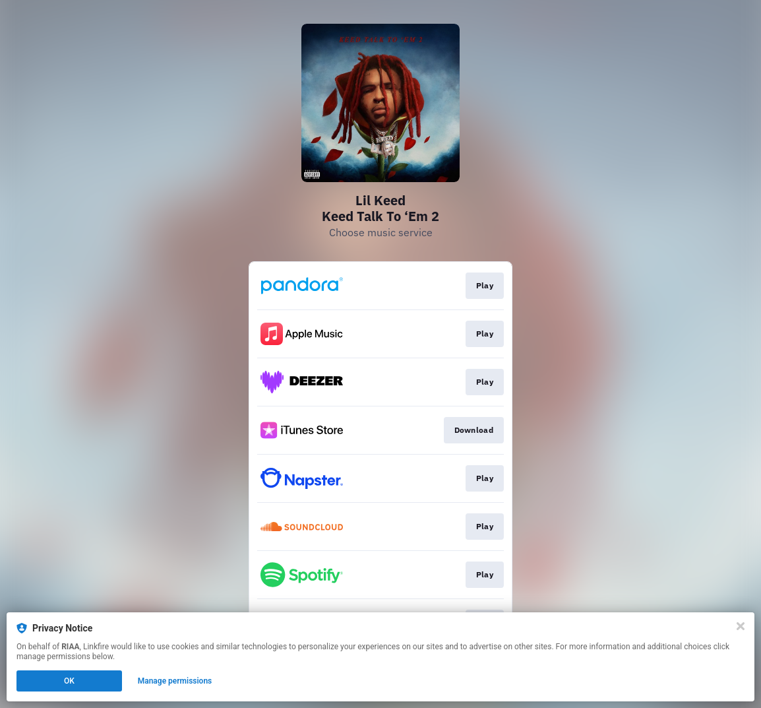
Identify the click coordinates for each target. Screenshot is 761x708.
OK (69, 681)
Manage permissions (175, 681)
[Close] (740, 626)
